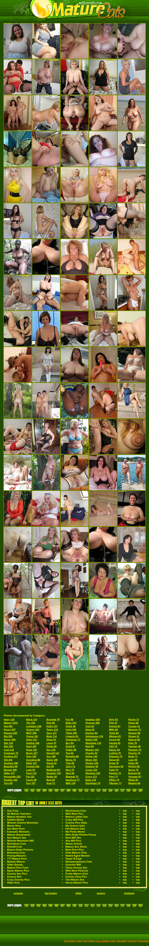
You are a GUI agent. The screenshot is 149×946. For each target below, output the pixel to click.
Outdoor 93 (91, 766)
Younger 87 (134, 776)
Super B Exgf (74, 858)
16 (116, 790)
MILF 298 (31, 733)
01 (26, 790)
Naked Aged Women (78, 855)
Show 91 (51, 739)
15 (110, 790)
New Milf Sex (73, 837)
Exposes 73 (115, 756)
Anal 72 (50, 783)
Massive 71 (134, 729)
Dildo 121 (31, 763)
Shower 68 (134, 733)
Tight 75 (113, 770)
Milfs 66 (113, 729)
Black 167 (31, 719)
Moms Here (14, 825)
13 (98, 790)
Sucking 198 (11, 763)
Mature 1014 (11, 723)
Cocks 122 (91, 770)
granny (101, 893)
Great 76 (114, 763)
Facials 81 (115, 743)
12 (92, 790)
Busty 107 (32, 753)
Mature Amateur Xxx (19, 816)
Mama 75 (71, 760)
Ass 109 (51, 756)
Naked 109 (91, 739)
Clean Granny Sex (76, 867)
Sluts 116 (31, 739)
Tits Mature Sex (75, 879)
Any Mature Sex (16, 837)
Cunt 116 (9, 750)
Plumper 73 (134, 750)
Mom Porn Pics (75, 849)
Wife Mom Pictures (77, 870)
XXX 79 (113, 746)
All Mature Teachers (19, 813)
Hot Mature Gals (75, 828)
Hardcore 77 (73, 780)
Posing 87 (114, 726)
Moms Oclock (74, 843)
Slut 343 (8, 746)
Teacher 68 (134, 746)
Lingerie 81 (72, 736)
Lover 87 (51, 743)
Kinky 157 (52, 726)
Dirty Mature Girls (76, 852)
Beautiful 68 (11, 766)
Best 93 (50, 780)
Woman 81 (115, 736)
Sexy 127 (51, 733)
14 (104, 790)
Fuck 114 (31, 773)
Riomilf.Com (14, 846)
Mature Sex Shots (76, 846)
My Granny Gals (75, 825)
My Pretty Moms (75, 831)
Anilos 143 (91, 756)
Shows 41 (133, 736)
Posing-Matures (16, 855)
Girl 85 (50, 766)
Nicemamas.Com (76, 810)
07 (62, 790)
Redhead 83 (53, 770)
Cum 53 (89, 726)
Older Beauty (15, 864)
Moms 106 (91, 760)
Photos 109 (91, 763)
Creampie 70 (11, 753)
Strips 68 (133, 723)
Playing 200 (10, 733)
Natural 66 (134, 739)
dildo (79, 893)
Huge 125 (31, 750)
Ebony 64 (114, 750)
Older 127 (9, 773)
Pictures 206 (92, 723)
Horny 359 (9, 739)
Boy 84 (69, 743)
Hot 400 (8, 726)
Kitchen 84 (91, 733)
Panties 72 (115, 773)
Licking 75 (115, 753)
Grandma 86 (33, 760)
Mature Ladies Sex (77, 816)
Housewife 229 (12, 776)
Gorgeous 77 (73, 739)
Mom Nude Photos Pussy (81, 834)
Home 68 (114, 760)
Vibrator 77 (115, 783)
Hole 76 (132, 743)
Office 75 (114, 780)
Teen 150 (31, 756)
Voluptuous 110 (94, 736)
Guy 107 (31, 783)
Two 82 (70, 753)
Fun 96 (69, 719)
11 (86, 790)
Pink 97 (113, 723)
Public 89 (71, 750)
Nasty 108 (52, 760)
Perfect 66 (134, 766)
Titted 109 (71, 733)
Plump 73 (133, 719)
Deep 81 (90, 729)
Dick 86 (50, 723)
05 (50, 790)
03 (38, 790)
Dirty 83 (113, 719)
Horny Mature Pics (77, 882)
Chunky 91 (91, 753)
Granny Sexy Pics (76, 876)
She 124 (8, 743)
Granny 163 (32, 729)
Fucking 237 (11, 756)
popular (18, 893)
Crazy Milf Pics (74, 819)
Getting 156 (32, 743)
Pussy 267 (10, 729)
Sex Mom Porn (16, 828)
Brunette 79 (53, 719)
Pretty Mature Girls (77, 873)
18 (128, 790)
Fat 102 (30, 776)
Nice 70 (70, 770)
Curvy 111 (91, 776)
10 (80, 790)
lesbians (129, 893)
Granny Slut (14, 876)
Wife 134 (70, 783)
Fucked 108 (32, 766)
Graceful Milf (73, 864)
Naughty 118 (53, 773)
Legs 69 (132, 760)
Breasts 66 (134, 773)
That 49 (70, 763)
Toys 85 (8, 783)
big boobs (51, 893)
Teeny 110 (52, 729)
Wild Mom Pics (74, 813)
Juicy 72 (70, 766)
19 (134, 790)
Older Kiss (13, 882)
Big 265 (8, 736)
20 (140, 790)
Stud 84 (70, 773)
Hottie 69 (51, 746)
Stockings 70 (92, 783)
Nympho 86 (72, 756)
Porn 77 (113, 776)
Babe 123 (71, 723)
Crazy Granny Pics (18, 879)
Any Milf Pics (73, 840)
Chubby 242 (11, 780)
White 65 (133, 780)
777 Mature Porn (17, 858)
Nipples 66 (134, 783)
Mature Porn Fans (18, 867)
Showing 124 (92, 773)
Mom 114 (51, 736)
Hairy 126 (9, 719)
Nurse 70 (133, 770)
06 (56, 790)
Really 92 (51, 776)
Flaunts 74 (134, 753)
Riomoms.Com (16, 852)
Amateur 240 (92, 719)
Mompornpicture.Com (79, 861)
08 (68, 790)
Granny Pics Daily (76, 822)
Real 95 (89, 746)
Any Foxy (13, 810)
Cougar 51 (134, 726)
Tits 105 (30, 723)
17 (122, 790)
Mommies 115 (93, 743)
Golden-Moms (15, 819)
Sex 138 (50, 750)
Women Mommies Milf (20, 840)
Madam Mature (16, 861)
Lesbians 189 (33, 726)
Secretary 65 (116, 766)
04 (44, 790)
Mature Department (18, 834)
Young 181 (32, 736)
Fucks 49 (31, 780)
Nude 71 (133, 756)
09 (74, 790)
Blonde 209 (10, 770)
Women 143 (92, 750)
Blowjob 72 (72, 776)
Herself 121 (52, 753)
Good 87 (70, 746)
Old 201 (8, 760)
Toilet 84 (114, 733)
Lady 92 (30, 770)
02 (32, 790)
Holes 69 (133, 763)
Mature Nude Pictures (20, 849)
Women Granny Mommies (22, 822)
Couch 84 (114, 739)
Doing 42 (51, 763)
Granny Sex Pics (17, 873)
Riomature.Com (16, 843)
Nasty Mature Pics (18, 870)
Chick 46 (71, 726)
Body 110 (90, 780)
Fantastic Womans (18, 831)
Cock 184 (71, 729)
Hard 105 (31, 746)
